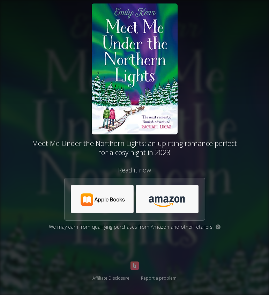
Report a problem (159, 278)
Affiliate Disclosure (110, 278)
